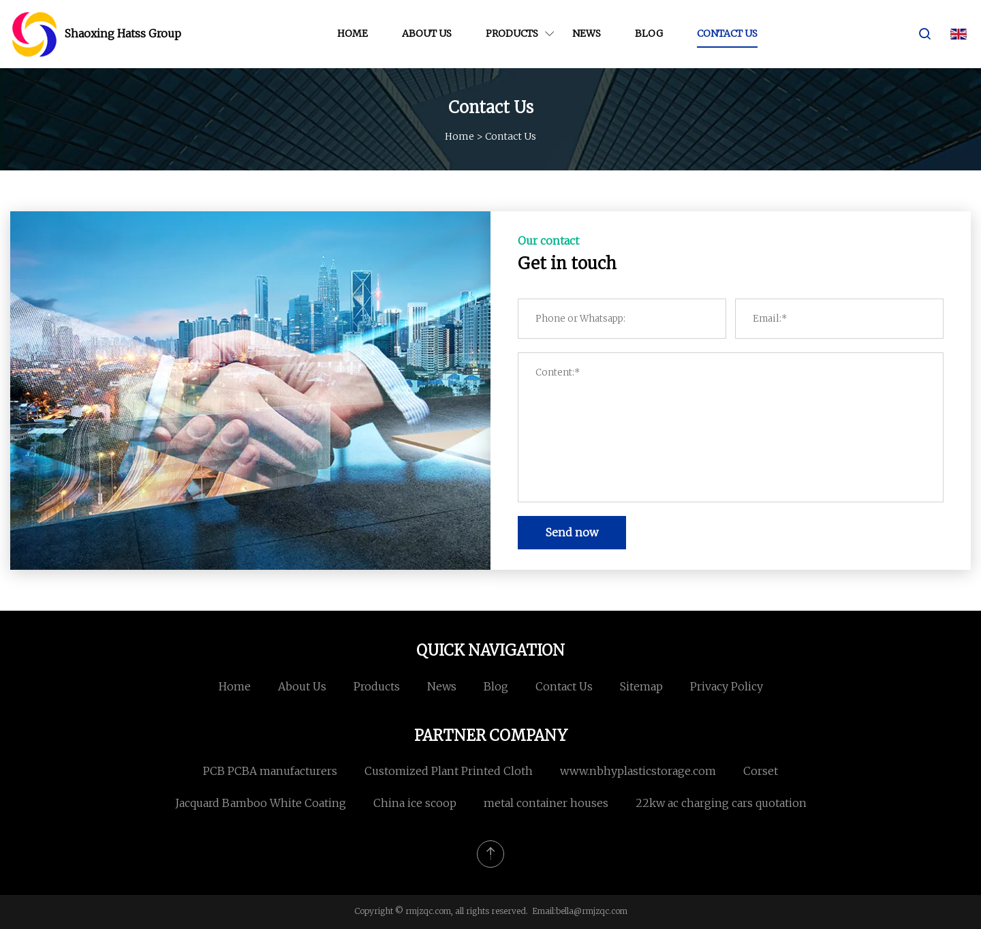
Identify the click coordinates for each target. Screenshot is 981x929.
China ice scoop (414, 803)
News (586, 33)
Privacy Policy (726, 686)
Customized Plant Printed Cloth (448, 771)
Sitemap (641, 686)
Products (512, 33)
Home (352, 33)
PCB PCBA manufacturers (270, 771)
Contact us (727, 33)
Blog (649, 33)
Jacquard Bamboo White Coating (260, 803)
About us (427, 33)
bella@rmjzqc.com (591, 911)
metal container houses (546, 803)
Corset (760, 771)
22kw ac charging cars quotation (721, 803)
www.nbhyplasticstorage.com (638, 771)
